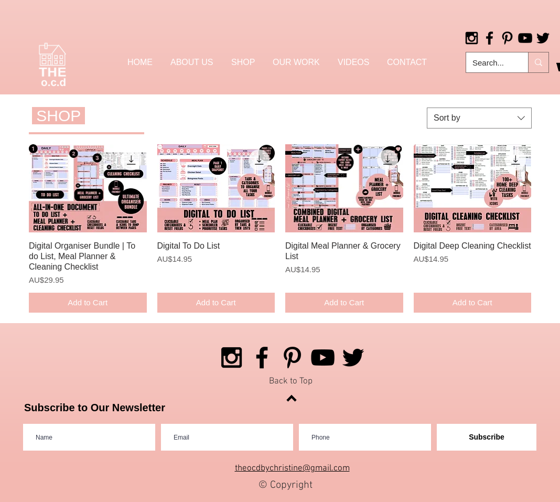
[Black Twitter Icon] (543, 38)
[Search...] (489, 62)
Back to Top (291, 381)
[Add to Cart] (88, 303)
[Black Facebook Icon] (489, 38)
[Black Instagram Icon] (471, 38)
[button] (243, 62)
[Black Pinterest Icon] (507, 38)
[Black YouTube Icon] (525, 38)
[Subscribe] (486, 437)
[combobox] (479, 118)
